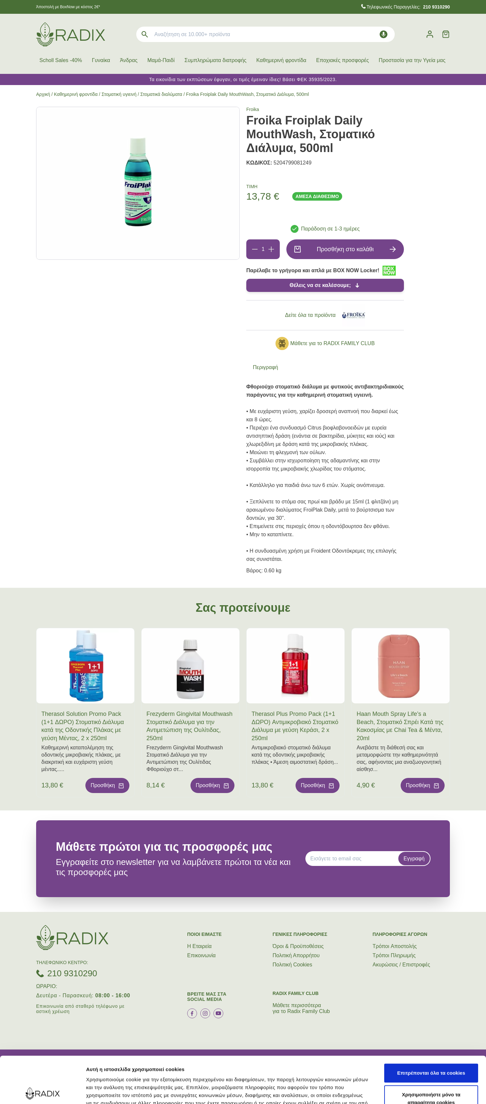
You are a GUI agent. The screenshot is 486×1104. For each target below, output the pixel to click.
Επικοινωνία (201, 955)
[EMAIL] (354, 859)
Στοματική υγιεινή (118, 94)
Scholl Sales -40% (60, 60)
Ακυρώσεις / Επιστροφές (401, 964)
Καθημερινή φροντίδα (281, 60)
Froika (252, 109)
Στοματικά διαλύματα (161, 94)
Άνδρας (128, 60)
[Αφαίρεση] (255, 249)
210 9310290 (72, 973)
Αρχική (43, 94)
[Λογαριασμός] (430, 34)
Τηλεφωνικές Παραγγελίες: (408, 7)
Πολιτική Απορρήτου (296, 955)
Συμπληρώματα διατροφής (216, 60)
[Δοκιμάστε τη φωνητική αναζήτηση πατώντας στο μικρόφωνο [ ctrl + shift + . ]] (383, 34)
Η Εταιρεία (199, 946)
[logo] (70, 34)
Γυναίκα (101, 60)
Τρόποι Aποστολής (395, 946)
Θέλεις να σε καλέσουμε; (320, 285)
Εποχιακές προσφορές (342, 60)
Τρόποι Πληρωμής (394, 955)
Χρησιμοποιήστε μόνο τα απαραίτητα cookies (431, 1052)
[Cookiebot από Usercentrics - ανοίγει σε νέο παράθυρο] (42, 1091)
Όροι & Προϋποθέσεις (298, 946)
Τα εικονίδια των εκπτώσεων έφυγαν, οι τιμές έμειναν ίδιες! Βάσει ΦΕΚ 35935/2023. (243, 79)
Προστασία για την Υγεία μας (412, 60)
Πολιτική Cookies (292, 964)
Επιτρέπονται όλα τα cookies (431, 1026)
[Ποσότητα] (263, 249)
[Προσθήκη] (271, 249)
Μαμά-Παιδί (161, 60)
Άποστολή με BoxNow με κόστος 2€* (68, 7)
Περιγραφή (265, 367)
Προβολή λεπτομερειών (390, 1091)
